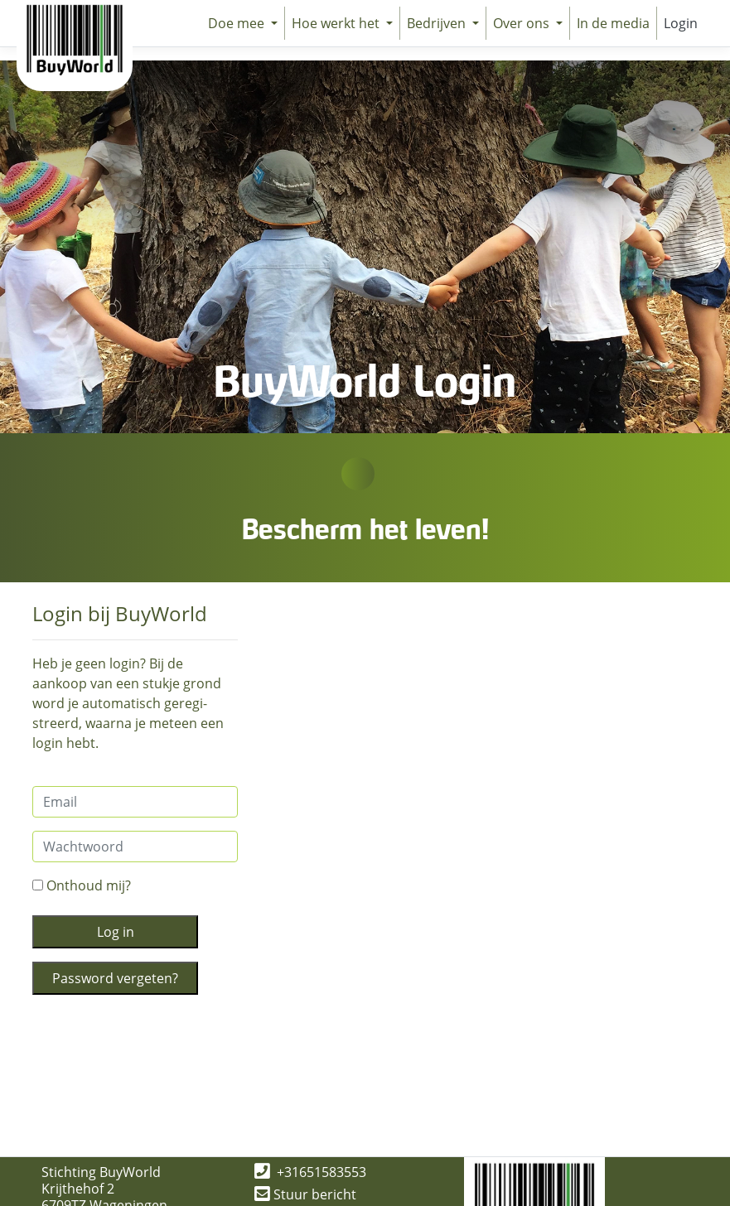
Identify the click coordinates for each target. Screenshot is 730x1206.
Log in (115, 932)
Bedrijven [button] (438, 23)
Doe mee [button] (238, 23)
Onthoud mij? (81, 885)
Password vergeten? (115, 978)
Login (681, 23)
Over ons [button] (523, 23)
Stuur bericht (305, 1194)
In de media (613, 23)
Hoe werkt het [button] (337, 23)
